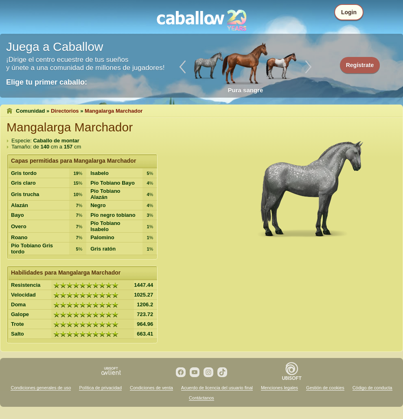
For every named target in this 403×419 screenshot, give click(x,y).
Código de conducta (372, 387)
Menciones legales (279, 387)
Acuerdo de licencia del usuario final (217, 387)
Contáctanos (201, 397)
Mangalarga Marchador (113, 111)
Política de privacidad (100, 387)
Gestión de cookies (325, 387)
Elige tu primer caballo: (46, 82)
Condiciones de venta (151, 387)
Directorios (65, 111)
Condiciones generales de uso (41, 387)
